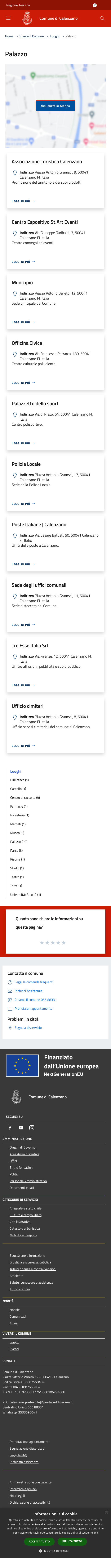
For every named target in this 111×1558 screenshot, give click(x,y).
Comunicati (18, 1316)
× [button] (106, 1512)
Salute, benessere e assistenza (31, 1282)
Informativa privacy (23, 1488)
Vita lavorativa (20, 1221)
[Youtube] (21, 1128)
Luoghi (54, 36)
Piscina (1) (17, 859)
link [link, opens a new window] (96, 1532)
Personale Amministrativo (28, 1180)
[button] (55, 1551)
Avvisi (14, 1323)
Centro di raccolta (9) (25, 797)
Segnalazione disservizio (27, 1448)
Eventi (14, 1348)
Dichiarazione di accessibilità (30, 1502)
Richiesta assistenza (24, 1461)
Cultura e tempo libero (25, 1214)
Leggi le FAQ (18, 1455)
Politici (14, 1174)
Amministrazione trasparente (31, 1482)
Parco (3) (16, 850)
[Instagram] (32, 1128)
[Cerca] (102, 18)
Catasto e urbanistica (25, 1228)
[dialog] (55, 1533)
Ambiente (16, 1275)
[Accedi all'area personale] (95, 5)
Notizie (15, 1309)
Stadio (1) (17, 868)
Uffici (13, 1160)
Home (9, 36)
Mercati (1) (18, 823)
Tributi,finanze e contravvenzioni (33, 1268)
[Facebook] (10, 1128)
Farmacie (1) (18, 806)
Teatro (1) (17, 876)
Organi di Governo (22, 1147)
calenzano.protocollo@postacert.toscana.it (41, 1402)
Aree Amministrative (24, 1154)
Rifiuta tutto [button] (72, 1541)
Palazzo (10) (18, 841)
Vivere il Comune (32, 36)
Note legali (17, 1495)
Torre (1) (16, 885)
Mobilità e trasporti (23, 1235)
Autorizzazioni (20, 1289)
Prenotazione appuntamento (30, 1441)
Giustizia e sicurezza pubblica (30, 1262)
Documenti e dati (22, 1187)
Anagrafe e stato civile (25, 1208)
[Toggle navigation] (8, 18)
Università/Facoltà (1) (25, 894)
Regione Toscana (18, 5)
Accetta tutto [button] (39, 1541)
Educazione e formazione (27, 1255)
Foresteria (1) (19, 815)
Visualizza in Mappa (55, 105)
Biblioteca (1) (19, 779)
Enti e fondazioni (22, 1167)
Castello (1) (18, 788)
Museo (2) (17, 832)
